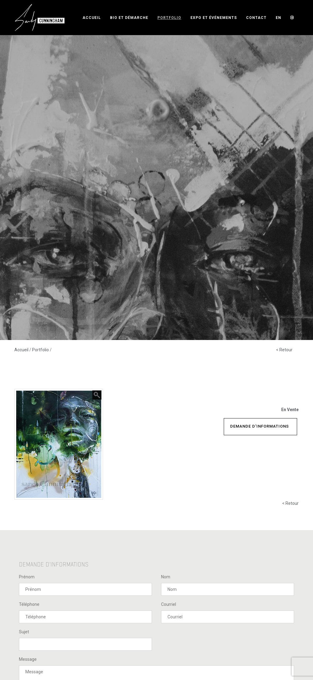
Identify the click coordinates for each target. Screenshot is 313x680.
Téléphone (29, 604)
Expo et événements (213, 18)
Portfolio (169, 18)
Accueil (92, 18)
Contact (256, 18)
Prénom (27, 576)
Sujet (24, 631)
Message (28, 659)
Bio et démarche (129, 18)
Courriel (168, 604)
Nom (165, 576)
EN (278, 18)
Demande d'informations (259, 426)
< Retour (284, 349)
